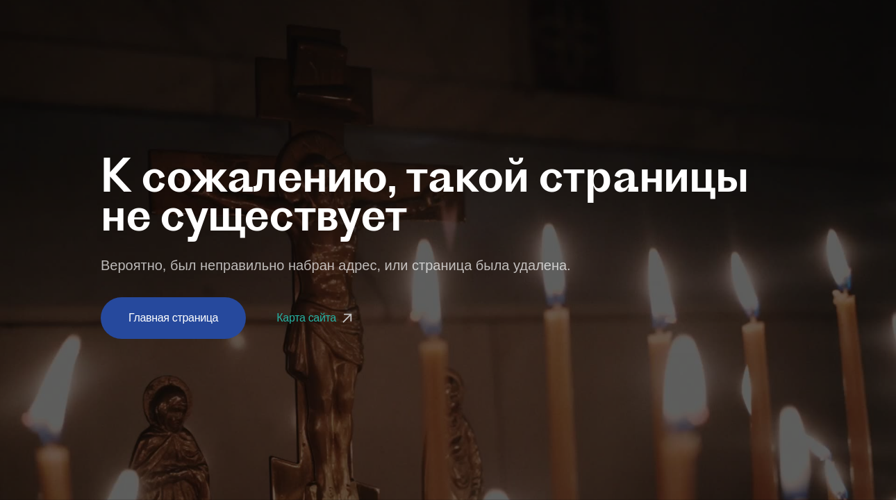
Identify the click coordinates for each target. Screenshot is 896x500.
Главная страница (173, 318)
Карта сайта (316, 318)
